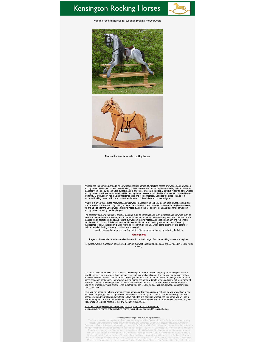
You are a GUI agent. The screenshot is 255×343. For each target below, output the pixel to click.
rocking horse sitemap (140, 309)
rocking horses (142, 156)
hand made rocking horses (97, 306)
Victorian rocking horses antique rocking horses (107, 309)
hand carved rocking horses (146, 306)
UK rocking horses (160, 309)
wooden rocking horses (121, 306)
